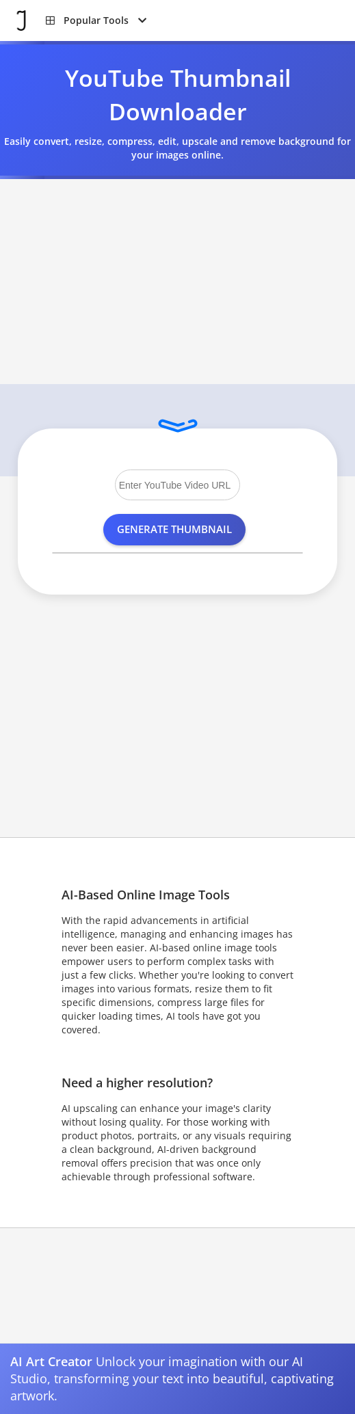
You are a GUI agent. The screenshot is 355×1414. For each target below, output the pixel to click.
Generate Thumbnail (174, 529)
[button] (96, 20)
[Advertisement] (177, 281)
